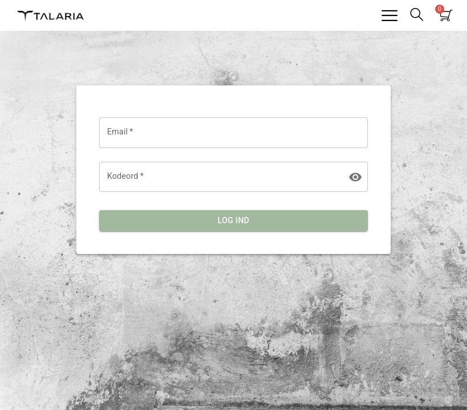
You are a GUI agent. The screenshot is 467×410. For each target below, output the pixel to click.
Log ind (233, 220)
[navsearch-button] (416, 15)
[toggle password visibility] (355, 177)
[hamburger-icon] (389, 15)
